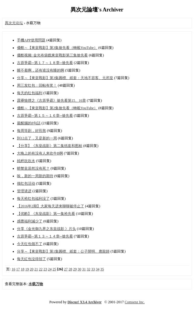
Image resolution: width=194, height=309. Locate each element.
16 (13, 269)
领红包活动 (26, 183)
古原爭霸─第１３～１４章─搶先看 (45, 236)
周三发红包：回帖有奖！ (37, 85)
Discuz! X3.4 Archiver (84, 302)
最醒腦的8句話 (29, 123)
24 (49, 269)
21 (36, 269)
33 (93, 269)
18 (22, 269)
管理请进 (24, 191)
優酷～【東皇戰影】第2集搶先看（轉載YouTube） (57, 108)
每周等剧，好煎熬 (31, 131)
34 (97, 269)
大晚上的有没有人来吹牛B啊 (40, 153)
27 (65, 269)
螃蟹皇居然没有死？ (33, 168)
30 (79, 269)
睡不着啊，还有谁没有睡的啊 (40, 70)
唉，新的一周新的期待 (35, 176)
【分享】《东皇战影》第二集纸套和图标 (49, 146)
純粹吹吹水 (26, 161)
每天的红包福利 (29, 93)
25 (54, 269)
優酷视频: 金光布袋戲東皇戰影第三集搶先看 (52, 55)
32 (88, 269)
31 (84, 269)
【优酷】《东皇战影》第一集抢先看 (46, 214)
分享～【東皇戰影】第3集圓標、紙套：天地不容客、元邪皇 (65, 78)
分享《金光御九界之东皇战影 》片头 (46, 229)
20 (31, 269)
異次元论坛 (14, 23)
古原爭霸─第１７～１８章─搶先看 (45, 63)
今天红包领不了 (29, 244)
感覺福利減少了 (29, 221)
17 (18, 269)
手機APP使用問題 (31, 40)
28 (70, 269)
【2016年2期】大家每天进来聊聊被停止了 (50, 206)
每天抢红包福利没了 (33, 198)
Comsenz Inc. (135, 302)
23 (45, 269)
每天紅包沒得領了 (31, 259)
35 (102, 269)
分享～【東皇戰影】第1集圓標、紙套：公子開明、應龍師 (63, 251)
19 (27, 269)
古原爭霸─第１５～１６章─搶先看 (45, 115)
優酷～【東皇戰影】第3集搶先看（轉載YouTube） (57, 48)
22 (40, 269)
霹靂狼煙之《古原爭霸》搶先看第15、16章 (51, 100)
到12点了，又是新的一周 (37, 138)
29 (75, 269)
